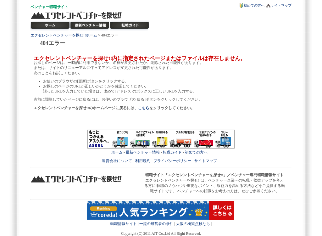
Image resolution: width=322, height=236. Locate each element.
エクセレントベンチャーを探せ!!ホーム (64, 35)
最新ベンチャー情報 (90, 25)
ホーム (117, 152)
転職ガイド (172, 152)
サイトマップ (281, 5)
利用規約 (142, 161)
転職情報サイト (123, 224)
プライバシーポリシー (172, 161)
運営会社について (117, 161)
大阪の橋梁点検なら (193, 224)
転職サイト (58, 7)
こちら (143, 108)
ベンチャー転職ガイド (129, 25)
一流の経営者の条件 (156, 224)
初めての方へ (254, 5)
